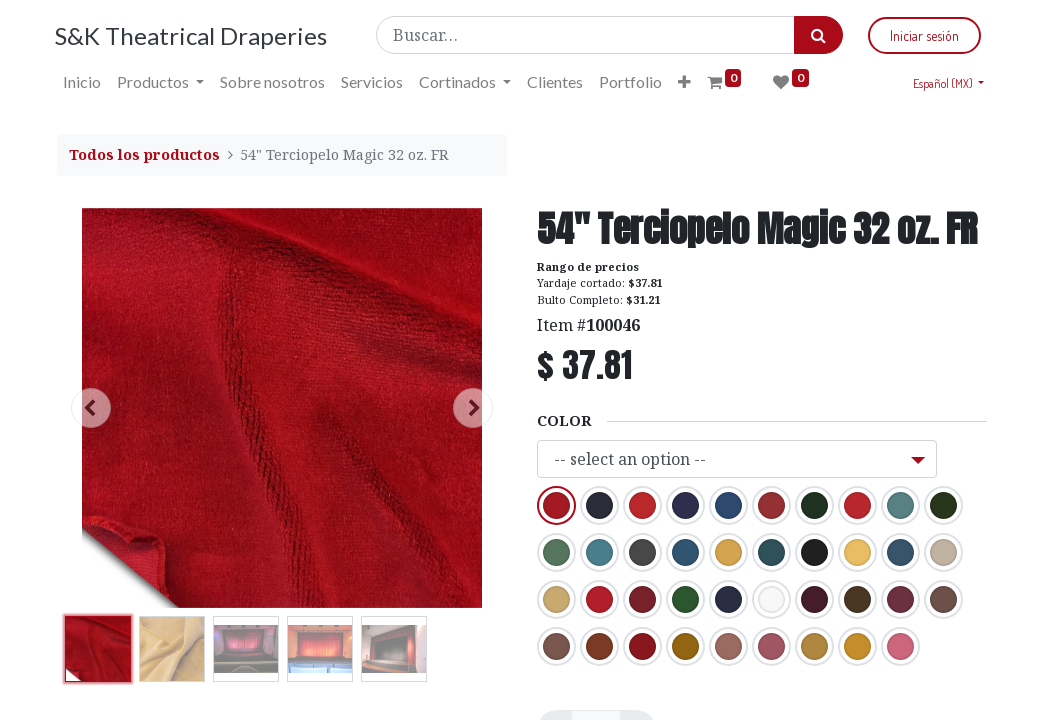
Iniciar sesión (922, 35)
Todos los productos (144, 154)
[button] (686, 82)
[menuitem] (84, 82)
